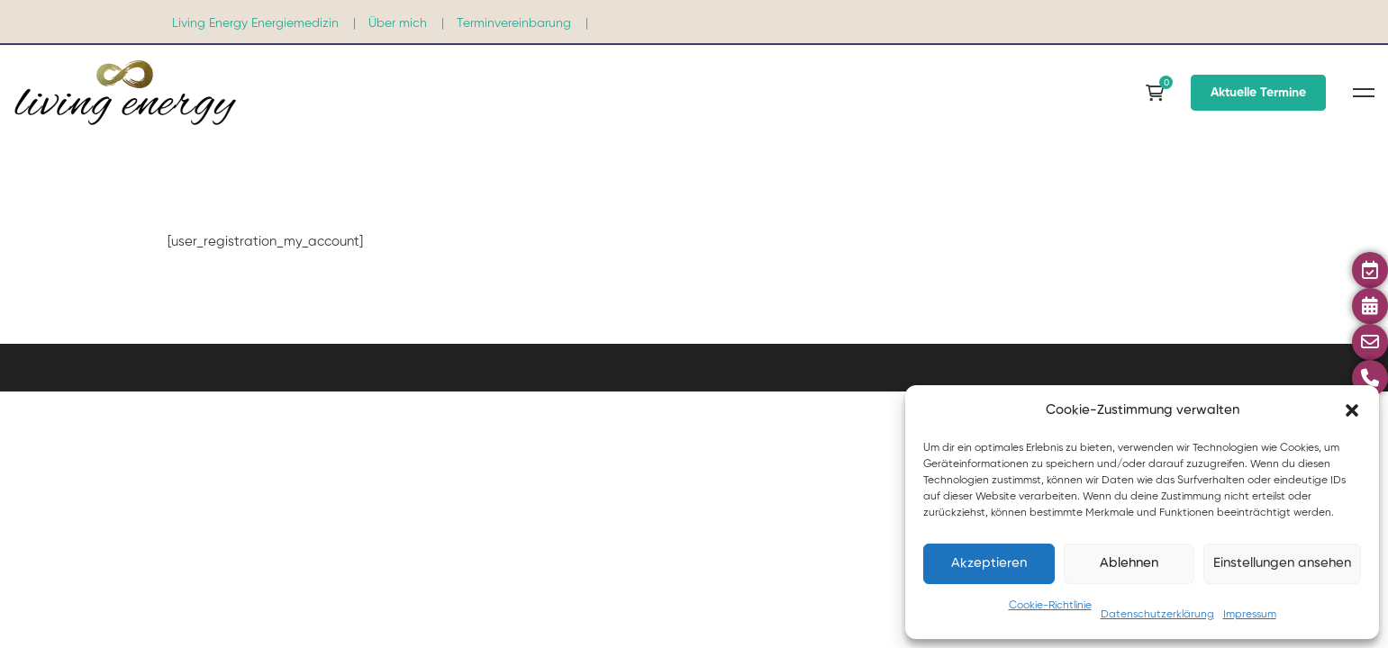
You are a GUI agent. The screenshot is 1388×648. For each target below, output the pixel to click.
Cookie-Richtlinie (1050, 605)
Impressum (1249, 614)
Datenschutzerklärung (1157, 614)
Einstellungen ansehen (1282, 563)
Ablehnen (1129, 563)
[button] (1352, 410)
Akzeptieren (989, 563)
